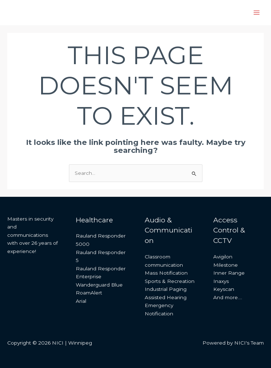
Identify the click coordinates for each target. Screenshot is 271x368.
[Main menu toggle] (256, 12)
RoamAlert (89, 293)
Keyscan (223, 289)
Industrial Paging (166, 289)
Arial (81, 301)
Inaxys (221, 281)
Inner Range (229, 273)
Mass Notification (166, 273)
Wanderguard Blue (99, 285)
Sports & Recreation (169, 281)
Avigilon (222, 257)
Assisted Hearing (166, 297)
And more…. (227, 297)
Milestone (225, 265)
